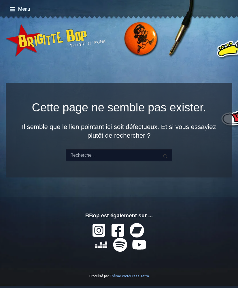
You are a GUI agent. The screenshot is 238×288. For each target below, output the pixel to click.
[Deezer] (101, 244)
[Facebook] (118, 230)
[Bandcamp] (137, 230)
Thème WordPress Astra (129, 276)
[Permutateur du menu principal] (20, 9)
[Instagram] (99, 230)
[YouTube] (139, 244)
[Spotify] (120, 244)
